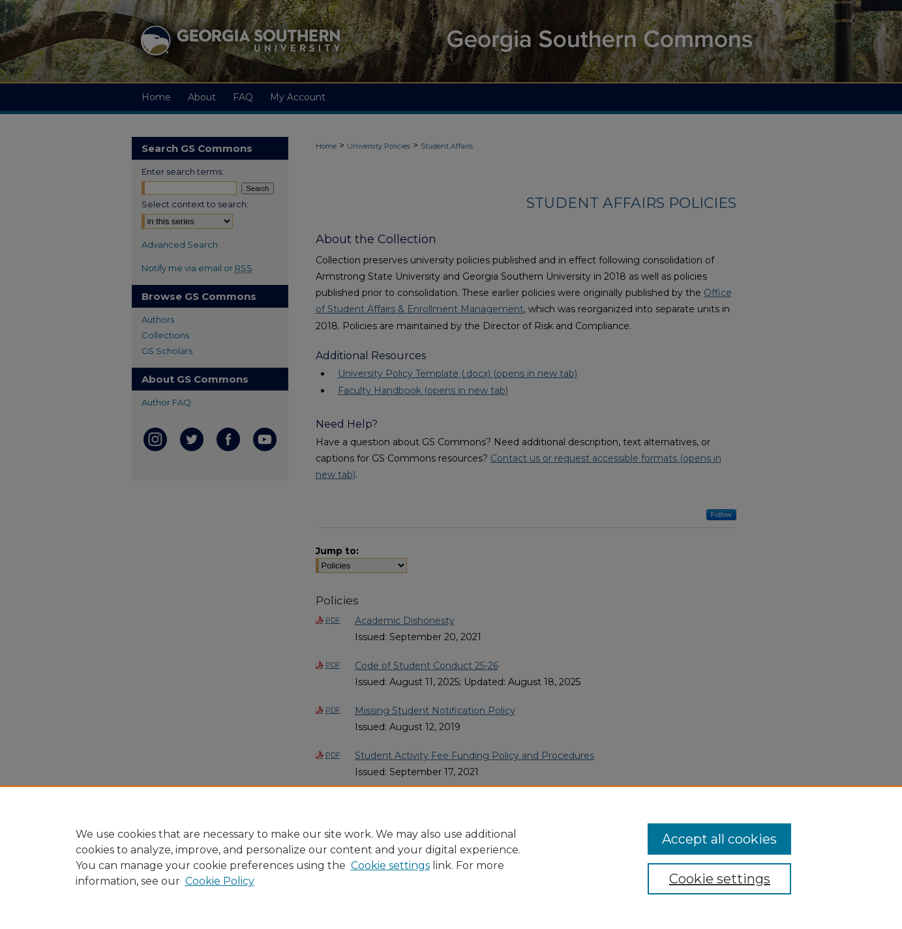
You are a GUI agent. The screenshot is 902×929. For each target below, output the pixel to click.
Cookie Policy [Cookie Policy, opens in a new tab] (219, 881)
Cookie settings (390, 865)
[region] (451, 857)
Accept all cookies (719, 839)
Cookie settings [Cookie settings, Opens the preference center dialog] (719, 879)
